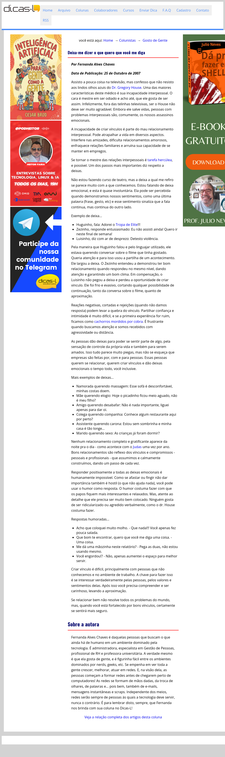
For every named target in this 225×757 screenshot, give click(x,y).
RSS (46, 20)
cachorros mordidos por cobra (118, 321)
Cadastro (183, 10)
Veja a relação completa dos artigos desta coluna (123, 717)
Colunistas (127, 40)
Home (47, 10)
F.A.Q (167, 10)
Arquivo (64, 10)
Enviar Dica (148, 10)
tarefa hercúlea (160, 160)
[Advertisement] (36, 357)
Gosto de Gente (155, 40)
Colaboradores (106, 10)
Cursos (128, 10)
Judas (137, 446)
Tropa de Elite (127, 224)
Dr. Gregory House (126, 87)
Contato (202, 10)
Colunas (82, 10)
